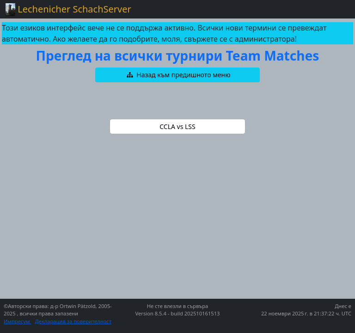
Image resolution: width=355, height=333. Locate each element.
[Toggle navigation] (336, 9)
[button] (177, 75)
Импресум (17, 321)
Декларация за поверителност (73, 321)
